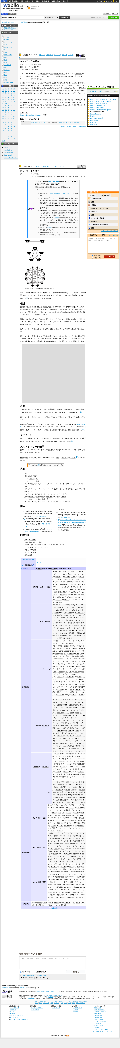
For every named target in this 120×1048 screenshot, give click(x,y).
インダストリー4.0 (79, 715)
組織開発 (80, 877)
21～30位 (107, 195)
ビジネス (6, 37)
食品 (5, 75)
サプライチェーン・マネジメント (64, 741)
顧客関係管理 (77, 687)
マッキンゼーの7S (61, 579)
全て (3, 35)
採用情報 (75, 1011)
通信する (43, 90)
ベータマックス (40, 545)
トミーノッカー (96, 198)
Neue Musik (94, 120)
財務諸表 (55, 787)
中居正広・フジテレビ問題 (99, 208)
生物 (5, 72)
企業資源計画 (67, 771)
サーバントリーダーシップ (62, 841)
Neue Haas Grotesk (96, 118)
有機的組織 (59, 887)
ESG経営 (56, 754)
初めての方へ (107, 14)
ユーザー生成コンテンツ (56, 489)
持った (56, 73)
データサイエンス (63, 712)
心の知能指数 (53, 854)
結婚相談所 (40, 496)
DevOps (64, 725)
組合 (39, 499)
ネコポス (59, 122)
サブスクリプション (63, 674)
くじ (34, 499)
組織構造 (54, 879)
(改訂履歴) (51, 997)
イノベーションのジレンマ (61, 700)
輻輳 (51, 329)
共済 (48, 499)
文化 (5, 60)
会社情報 (75, 1009)
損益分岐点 (63, 795)
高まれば (56, 100)
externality (29, 83)
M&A (77, 605)
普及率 (49, 100)
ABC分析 (82, 789)
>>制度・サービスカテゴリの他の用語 (73, 126)
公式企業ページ (77, 1007)
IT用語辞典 (23, 22)
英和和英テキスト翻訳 (30, 953)
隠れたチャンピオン (74, 574)
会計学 (78, 902)
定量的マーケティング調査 (65, 692)
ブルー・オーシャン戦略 (61, 587)
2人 (54, 88)
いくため (79, 100)
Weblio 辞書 (109, 1)
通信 (66, 88)
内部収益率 (74, 800)
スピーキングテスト (11, 158)
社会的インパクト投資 (74, 787)
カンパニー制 (62, 866)
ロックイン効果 (65, 329)
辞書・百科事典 (9, 82)
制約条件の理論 (71, 707)
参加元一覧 (115, 14)
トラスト (57, 882)
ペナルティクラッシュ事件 (99, 224)
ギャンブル (28, 499)
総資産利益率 (77, 795)
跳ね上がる (61, 105)
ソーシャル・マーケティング (66, 676)
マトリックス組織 (68, 884)
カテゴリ (54, 908)
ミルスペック (38, 122)
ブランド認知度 (63, 646)
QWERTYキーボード (60, 441)
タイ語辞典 (97, 1023)
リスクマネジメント (67, 769)
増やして (32, 102)
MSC (32, 122)
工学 (5, 52)
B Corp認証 (75, 774)
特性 (80, 73)
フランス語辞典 (98, 1019)
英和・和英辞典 (25, 1)
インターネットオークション (47, 494)
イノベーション (45, 725)
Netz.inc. (93, 116)
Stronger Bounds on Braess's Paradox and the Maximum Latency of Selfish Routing (72, 522)
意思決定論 (76, 813)
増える (40, 76)
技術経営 (60, 705)
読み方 (22, 64)
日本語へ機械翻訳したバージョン (60, 193)
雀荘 (58, 496)
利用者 (28, 76)
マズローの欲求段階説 (74, 820)
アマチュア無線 (34, 481)
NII (44, 122)
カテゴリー (62, 166)
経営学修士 (62, 905)
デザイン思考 (74, 712)
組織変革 (75, 879)
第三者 (76, 83)
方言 (5, 80)
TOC (77, 743)
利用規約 (12, 1013)
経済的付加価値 (65, 792)
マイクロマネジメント (71, 846)
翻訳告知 (49, 227)
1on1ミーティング (59, 851)
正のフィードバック (52, 102)
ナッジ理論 (69, 861)
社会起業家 (69, 620)
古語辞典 (54, 1)
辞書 (4, 1)
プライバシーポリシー (16, 1015)
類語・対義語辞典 (13, 1)
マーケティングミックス (63, 648)
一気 (54, 105)
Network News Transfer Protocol (100, 101)
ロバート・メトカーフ (45, 417)
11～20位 (100, 195)
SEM (77, 666)
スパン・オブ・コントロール (72, 874)
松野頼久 (94, 221)
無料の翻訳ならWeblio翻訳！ (35, 7)
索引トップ (42, 55)
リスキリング (66, 813)
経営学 (34, 902)
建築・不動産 (8, 55)
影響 (81, 83)
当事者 (66, 83)
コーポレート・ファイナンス (66, 784)
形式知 (78, 838)
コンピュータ (14, 22)
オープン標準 (28, 547)
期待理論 (74, 825)
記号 (3, 141)
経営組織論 (53, 568)
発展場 (63, 496)
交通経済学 (24, 457)
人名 (5, 77)
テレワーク (62, 828)
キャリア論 (81, 805)
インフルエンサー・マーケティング (67, 664)
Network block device (97, 107)
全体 (67, 76)
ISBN (33, 516)
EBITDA (56, 792)
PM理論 (50, 833)
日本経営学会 (40, 905)
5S (60, 738)
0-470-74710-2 (66, 517)
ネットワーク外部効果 (32, 67)
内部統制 (55, 766)
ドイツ (38, 562)
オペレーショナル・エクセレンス (69, 702)
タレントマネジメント (72, 895)
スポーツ (6, 70)
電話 (43, 85)
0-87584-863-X (41, 516)
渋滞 (46, 329)
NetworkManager (95, 114)
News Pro (93, 122)
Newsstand (93, 124)
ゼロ (39, 88)
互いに (63, 88)
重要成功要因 (64, 584)
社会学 (45, 902)
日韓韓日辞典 (45, 1)
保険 (43, 499)
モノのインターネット (77, 736)
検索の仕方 (13, 1009)
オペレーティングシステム (46, 502)
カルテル (54, 866)
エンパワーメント (65, 836)
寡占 (63, 438)
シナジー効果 (70, 610)
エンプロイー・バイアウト (61, 605)
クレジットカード (30, 502)
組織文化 (68, 879)
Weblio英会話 (8, 150)
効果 (68, 102)
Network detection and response (100, 110)
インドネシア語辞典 (100, 1021)
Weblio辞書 (31, 998)
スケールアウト (79, 620)
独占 (67, 438)
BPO (65, 633)
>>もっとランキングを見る (109, 231)
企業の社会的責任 (72, 754)
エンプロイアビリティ (68, 805)
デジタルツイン (69, 679)
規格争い (27, 545)
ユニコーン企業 (65, 628)
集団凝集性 (68, 854)
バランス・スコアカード (61, 600)
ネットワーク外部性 (75, 635)
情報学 (51, 902)
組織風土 (61, 879)
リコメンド (66, 122)
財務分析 (63, 787)
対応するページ (53, 181)
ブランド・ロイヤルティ (69, 682)
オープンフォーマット (42, 547)
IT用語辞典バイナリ (29, 55)
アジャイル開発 (73, 725)
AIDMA (55, 651)
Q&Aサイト (43, 489)
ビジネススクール (52, 905)
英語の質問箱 (8, 152)
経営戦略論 (40, 568)
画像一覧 (64, 55)
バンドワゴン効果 (45, 336)
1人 (74, 85)
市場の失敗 (28, 542)
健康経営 (81, 825)
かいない (80, 85)
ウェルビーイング (57, 825)
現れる (78, 102)
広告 (81, 653)
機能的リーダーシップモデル (64, 838)
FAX (48, 85)
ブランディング (63, 659)
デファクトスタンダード (56, 545)
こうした (56, 93)
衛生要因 (67, 825)
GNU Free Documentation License (52, 995)
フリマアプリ (62, 494)
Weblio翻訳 (97, 1013)
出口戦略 (55, 623)
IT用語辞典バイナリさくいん (47, 991)
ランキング (57, 55)
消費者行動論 (74, 656)
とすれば (26, 93)
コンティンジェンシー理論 (57, 869)
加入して (28, 88)
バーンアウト (74, 818)
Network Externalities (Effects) (30, 115)
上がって (73, 100)
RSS (68, 1035)
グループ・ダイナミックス (76, 851)
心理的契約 (57, 815)
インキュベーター (58, 620)
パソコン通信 (28, 484)
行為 (56, 83)
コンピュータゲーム (63, 502)
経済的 (77, 73)
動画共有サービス (72, 489)
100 (82, 90)
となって (82, 105)
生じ (84, 88)
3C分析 (55, 571)
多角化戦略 (59, 615)
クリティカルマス (41, 107)
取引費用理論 (65, 774)
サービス (62, 73)
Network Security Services (98, 103)
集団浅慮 (76, 854)
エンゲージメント (67, 823)
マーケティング (45, 669)
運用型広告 (59, 653)
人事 (33, 905)
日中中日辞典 (36, 1)
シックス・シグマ (58, 707)
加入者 (69, 85)
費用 (64, 309)
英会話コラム (8, 147)
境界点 (77, 105)
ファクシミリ (33, 478)
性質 (51, 73)
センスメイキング (60, 897)
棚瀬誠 (93, 205)
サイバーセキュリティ (60, 751)
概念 (92, 228)
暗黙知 (56, 836)
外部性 (22, 83)
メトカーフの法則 (73, 417)
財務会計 (80, 784)
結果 (61, 83)
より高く (68, 90)
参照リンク (24, 112)
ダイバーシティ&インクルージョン (65, 859)
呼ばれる (64, 102)
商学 (61, 902)
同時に (74, 102)
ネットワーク (42, 73)
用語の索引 (49, 55)
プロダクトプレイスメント (68, 684)
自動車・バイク (9, 47)
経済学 (42, 83)
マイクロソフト (43, 441)
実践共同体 (76, 841)
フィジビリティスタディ (72, 623)
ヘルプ (117, 1)
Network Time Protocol (97, 105)
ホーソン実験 (56, 813)
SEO (72, 666)
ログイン (99, 1)
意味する (32, 85)
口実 (92, 215)
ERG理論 (77, 823)
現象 (60, 93)
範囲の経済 (81, 584)
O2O (79, 661)
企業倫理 (70, 756)
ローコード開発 (73, 730)
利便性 (77, 76)
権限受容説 (80, 866)
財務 (48, 792)
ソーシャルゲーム (30, 539)
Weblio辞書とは (14, 1007)
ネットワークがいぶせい (34, 64)
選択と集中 (68, 612)
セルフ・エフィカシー (74, 807)
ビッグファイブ (61, 820)
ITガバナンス (64, 766)
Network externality (26, 174)
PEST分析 (66, 576)
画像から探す (35, 1009)
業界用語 (6, 39)
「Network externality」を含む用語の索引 (34, 975)
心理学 (56, 902)
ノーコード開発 (62, 730)
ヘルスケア (7, 65)
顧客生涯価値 (60, 689)
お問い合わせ (56, 1007)
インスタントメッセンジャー (44, 484)
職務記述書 (60, 895)
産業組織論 (63, 594)
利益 (71, 76)
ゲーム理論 (72, 592)
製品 (67, 73)
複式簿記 (74, 789)
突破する (39, 105)
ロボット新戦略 (74, 122)
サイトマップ (14, 1017)
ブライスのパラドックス (68, 457)
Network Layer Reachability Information (103, 99)
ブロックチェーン (63, 736)
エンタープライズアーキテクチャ (59, 864)
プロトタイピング (63, 728)
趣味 (5, 67)
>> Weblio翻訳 (113, 235)
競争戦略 (70, 582)
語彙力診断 (8, 155)
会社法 (62, 754)
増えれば (35, 76)
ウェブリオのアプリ (37, 1007)
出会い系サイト (29, 496)
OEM (68, 738)
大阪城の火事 (77, 836)
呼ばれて (81, 93)
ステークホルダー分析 (68, 764)
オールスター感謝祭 (97, 218)
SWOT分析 (62, 571)
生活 (5, 62)
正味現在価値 (60, 800)
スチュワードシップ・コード (63, 761)
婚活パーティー (50, 496)
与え (21, 85)
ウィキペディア (28, 166)
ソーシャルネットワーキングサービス (68, 484)
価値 (35, 88)
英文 (44, 115)
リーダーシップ (59, 848)
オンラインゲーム (30, 494)
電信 (25, 473)
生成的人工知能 (65, 733)
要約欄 (56, 218)
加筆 (38, 465)
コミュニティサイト (31, 489)
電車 (5, 45)
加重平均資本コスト (74, 797)
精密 (92, 202)
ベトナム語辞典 (98, 1025)
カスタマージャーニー (71, 653)
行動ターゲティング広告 (61, 656)
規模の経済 (28, 555)
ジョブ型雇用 (52, 828)
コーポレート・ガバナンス (41, 766)
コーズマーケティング (60, 671)
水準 (33, 105)
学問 (5, 57)
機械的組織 (72, 866)
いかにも (94, 211)
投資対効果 (59, 797)
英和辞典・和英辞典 (100, 1011)
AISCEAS (67, 651)
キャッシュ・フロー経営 (61, 782)
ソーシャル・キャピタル (62, 856)
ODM (64, 738)
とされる (67, 105)
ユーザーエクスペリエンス (64, 661)
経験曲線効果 (62, 592)
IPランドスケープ (77, 738)
